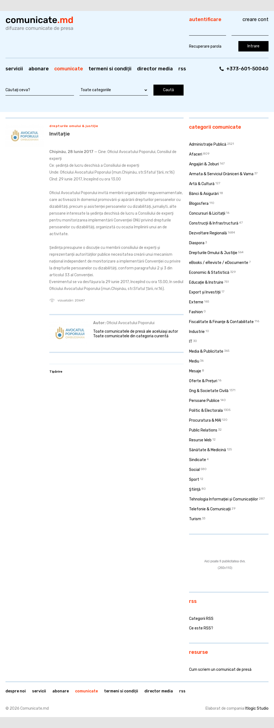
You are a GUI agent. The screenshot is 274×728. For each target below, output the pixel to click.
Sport (194, 479)
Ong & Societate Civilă (209, 391)
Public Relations (203, 430)
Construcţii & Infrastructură (213, 223)
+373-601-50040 (247, 69)
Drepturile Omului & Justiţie (73, 126)
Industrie (197, 331)
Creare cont (255, 19)
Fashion (196, 312)
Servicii (14, 69)
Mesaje (195, 371)
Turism (195, 519)
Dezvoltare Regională (208, 233)
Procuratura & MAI (205, 420)
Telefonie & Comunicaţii (210, 509)
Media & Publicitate (206, 351)
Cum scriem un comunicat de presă (220, 669)
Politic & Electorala (206, 410)
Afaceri (195, 154)
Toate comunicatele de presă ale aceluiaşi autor (135, 331)
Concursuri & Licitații (207, 213)
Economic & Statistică (209, 272)
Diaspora (196, 243)
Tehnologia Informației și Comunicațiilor (223, 499)
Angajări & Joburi (204, 164)
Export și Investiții (205, 292)
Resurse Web (200, 440)
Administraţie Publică (207, 144)
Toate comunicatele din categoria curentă (131, 336)
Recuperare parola (205, 46)
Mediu (194, 361)
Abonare (38, 69)
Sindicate (197, 459)
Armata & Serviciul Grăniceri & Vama (221, 174)
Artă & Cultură (202, 184)
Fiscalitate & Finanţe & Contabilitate (221, 322)
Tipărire (55, 371)
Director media (155, 69)
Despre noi (15, 691)
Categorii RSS (201, 618)
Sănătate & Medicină (207, 450)
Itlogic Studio (257, 708)
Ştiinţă (195, 489)
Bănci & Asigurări (204, 193)
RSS (182, 69)
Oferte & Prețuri (203, 381)
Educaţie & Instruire (206, 282)
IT (190, 341)
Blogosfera (199, 203)
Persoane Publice (204, 400)
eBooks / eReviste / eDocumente (218, 262)
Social (194, 469)
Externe (196, 302)
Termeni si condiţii (110, 69)
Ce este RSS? (201, 628)
